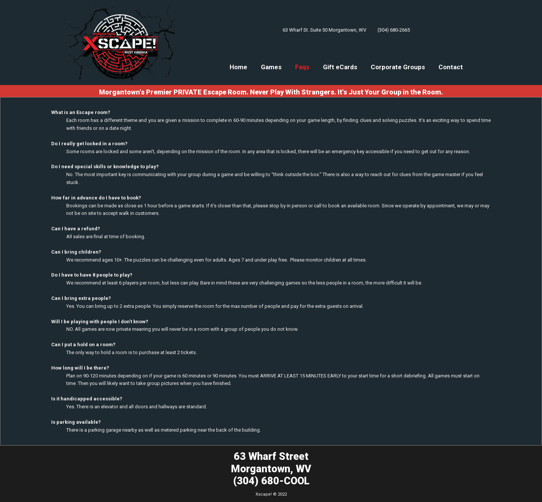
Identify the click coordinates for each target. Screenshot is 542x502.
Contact (450, 67)
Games (271, 67)
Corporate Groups (398, 67)
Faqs (302, 67)
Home (238, 67)
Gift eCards (340, 67)
